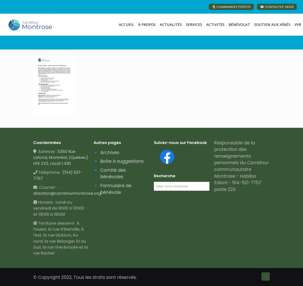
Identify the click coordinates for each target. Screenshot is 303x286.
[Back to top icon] (265, 276)
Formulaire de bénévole (116, 188)
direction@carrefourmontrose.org (67, 193)
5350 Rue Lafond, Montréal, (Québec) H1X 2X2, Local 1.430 (60, 157)
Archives (109, 152)
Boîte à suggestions (122, 161)
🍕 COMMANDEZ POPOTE (231, 7)
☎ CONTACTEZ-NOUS (277, 7)
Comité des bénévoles (113, 173)
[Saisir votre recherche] (181, 186)
